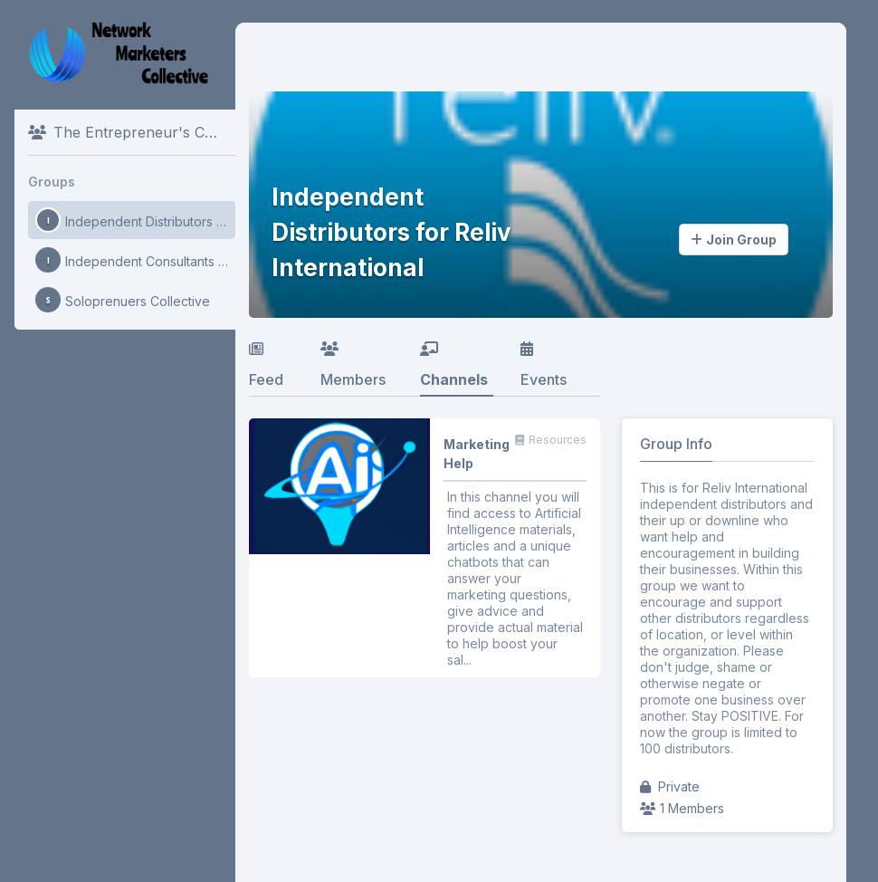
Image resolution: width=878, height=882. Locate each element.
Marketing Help (477, 453)
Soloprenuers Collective (122, 299)
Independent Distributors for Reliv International (135, 220)
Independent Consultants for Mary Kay (135, 260)
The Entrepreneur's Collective (131, 132)
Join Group (734, 239)
